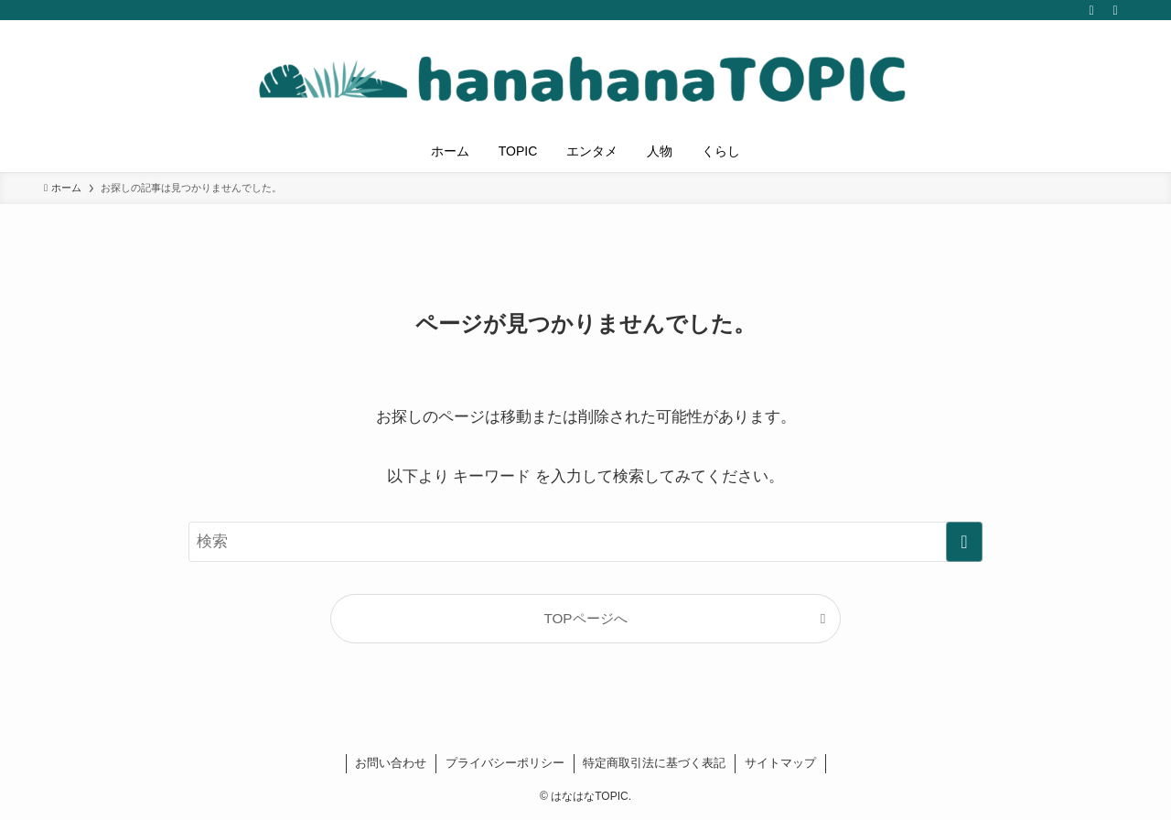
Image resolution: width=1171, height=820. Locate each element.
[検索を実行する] (964, 542)
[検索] (1115, 10)
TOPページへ (585, 618)
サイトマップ (780, 763)
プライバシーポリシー (505, 763)
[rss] (1091, 10)
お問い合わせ (390, 763)
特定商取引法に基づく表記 (654, 763)
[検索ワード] (585, 542)
